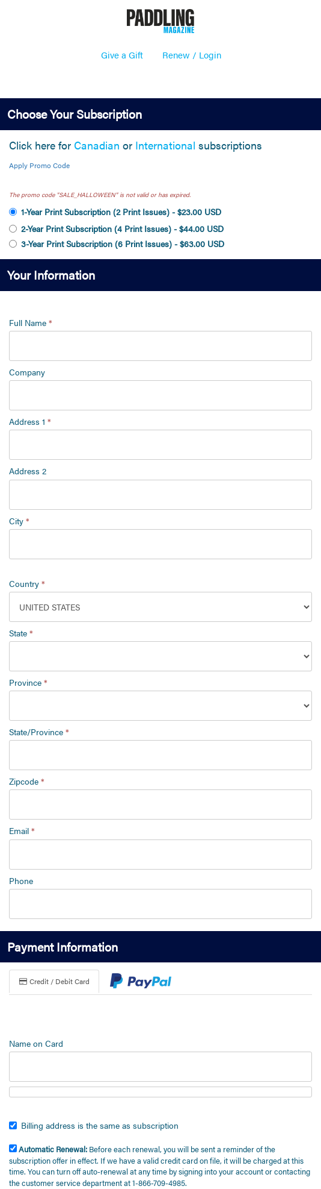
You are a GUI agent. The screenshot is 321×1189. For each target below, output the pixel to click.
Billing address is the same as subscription (94, 1125)
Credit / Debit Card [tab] (54, 981)
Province (28, 682)
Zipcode (26, 781)
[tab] (140, 982)
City (19, 521)
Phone (21, 880)
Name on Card (36, 1043)
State (21, 633)
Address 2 (27, 471)
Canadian (97, 144)
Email (22, 830)
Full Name (30, 322)
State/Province (39, 732)
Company (27, 372)
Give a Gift (122, 54)
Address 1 (30, 421)
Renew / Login (191, 54)
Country (27, 583)
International (165, 144)
